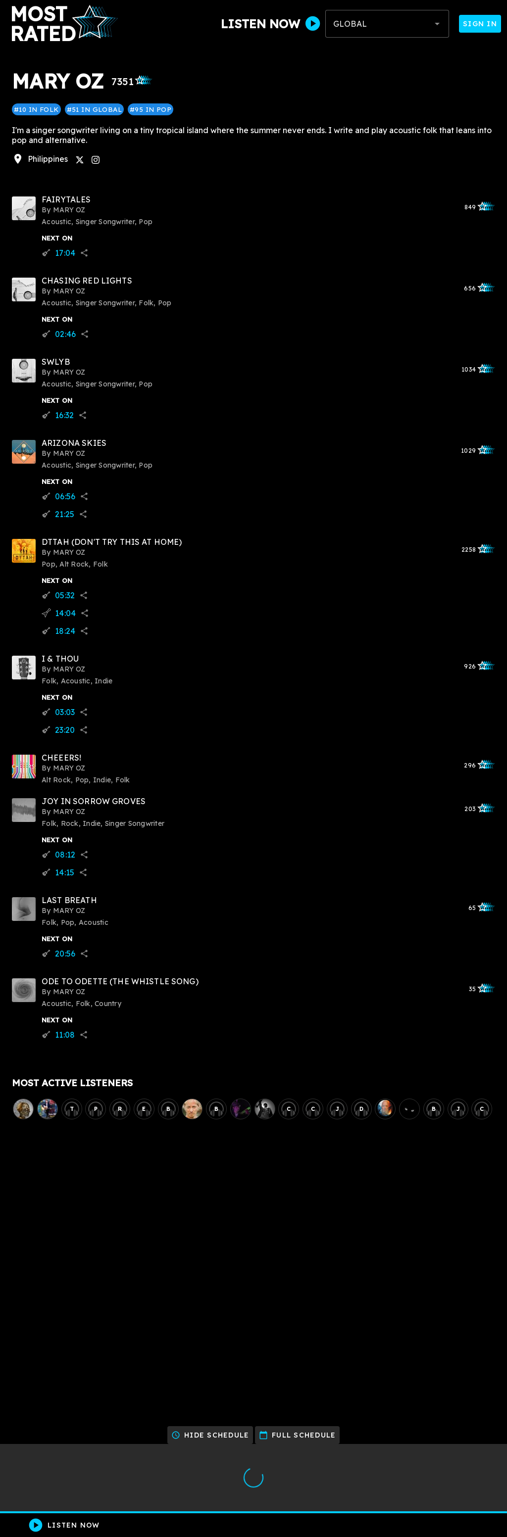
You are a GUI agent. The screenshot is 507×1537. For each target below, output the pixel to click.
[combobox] (387, 24)
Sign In (480, 24)
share (84, 253)
